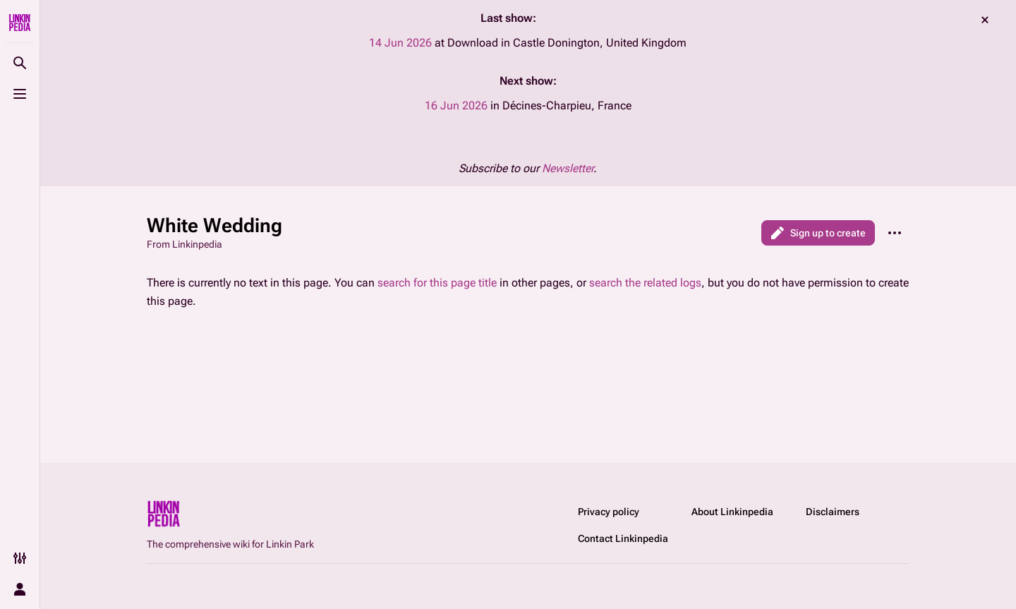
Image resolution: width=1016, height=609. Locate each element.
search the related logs (645, 282)
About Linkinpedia (732, 511)
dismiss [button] (984, 19)
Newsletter (567, 168)
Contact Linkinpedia (623, 538)
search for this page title (437, 282)
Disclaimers (832, 511)
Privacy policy (608, 511)
